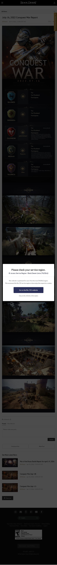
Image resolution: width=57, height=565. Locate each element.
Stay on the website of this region (28, 295)
